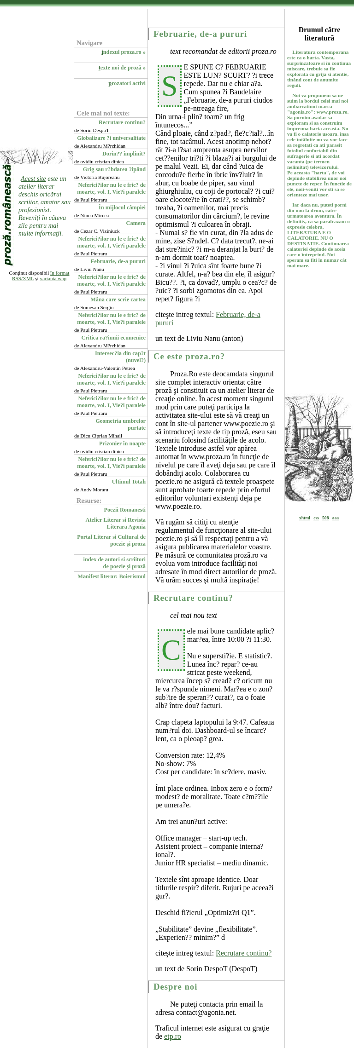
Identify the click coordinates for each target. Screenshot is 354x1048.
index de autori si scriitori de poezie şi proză (114, 563)
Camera (136, 223)
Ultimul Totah (129, 481)
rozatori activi (127, 83)
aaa (335, 517)
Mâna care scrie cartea (118, 299)
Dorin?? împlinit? (124, 153)
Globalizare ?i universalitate (111, 138)
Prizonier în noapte (122, 443)
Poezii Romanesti (125, 510)
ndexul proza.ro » (123, 52)
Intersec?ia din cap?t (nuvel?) (120, 356)
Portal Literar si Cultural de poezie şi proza (111, 540)
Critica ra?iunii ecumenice (113, 337)
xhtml (304, 517)
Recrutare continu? (122, 122)
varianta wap (53, 278)
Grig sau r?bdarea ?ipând (114, 169)
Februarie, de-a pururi (118, 261)
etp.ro (172, 1036)
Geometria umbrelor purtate (120, 424)
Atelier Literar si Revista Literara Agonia (116, 523)
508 (325, 517)
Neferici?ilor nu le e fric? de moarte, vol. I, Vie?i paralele (111, 188)
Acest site (33, 178)
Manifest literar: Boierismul (111, 576)
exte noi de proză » (122, 67)
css (316, 517)
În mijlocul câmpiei (122, 207)
